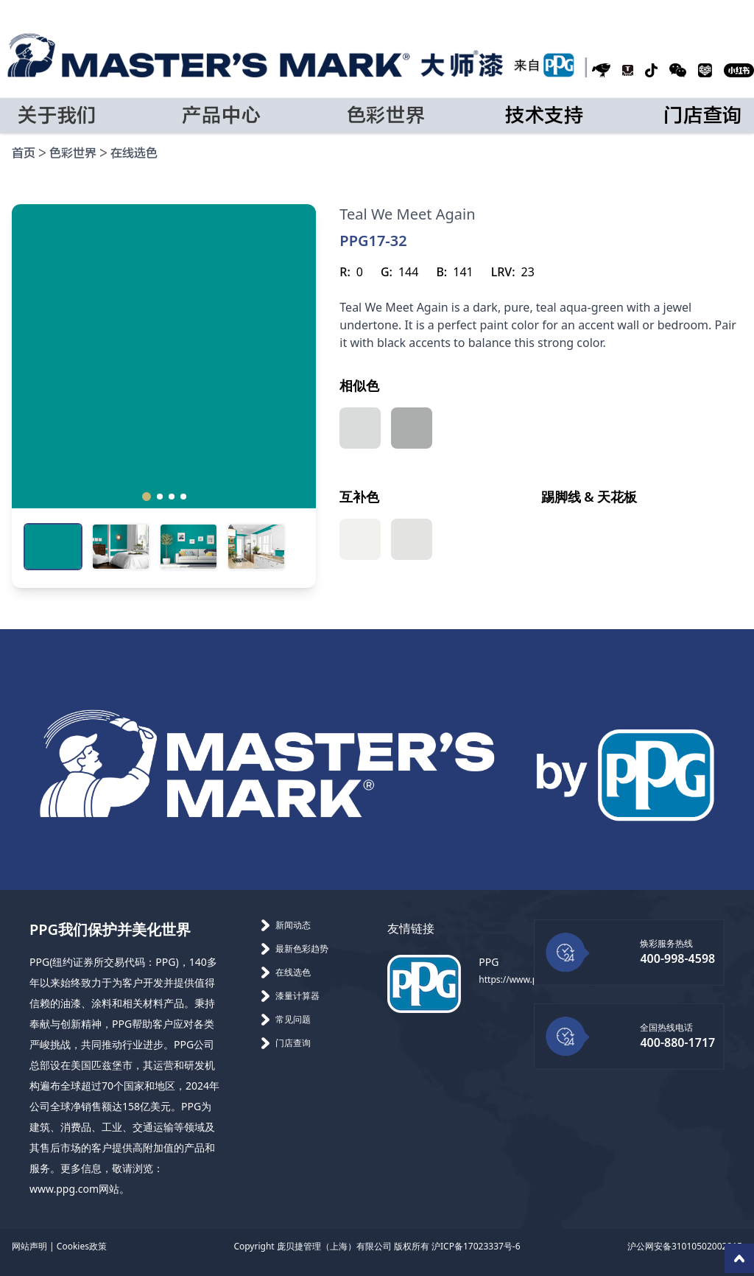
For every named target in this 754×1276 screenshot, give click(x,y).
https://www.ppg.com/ (525, 979)
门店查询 (702, 116)
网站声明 (29, 1246)
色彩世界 (72, 154)
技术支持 (544, 116)
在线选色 (134, 154)
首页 (23, 154)
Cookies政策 (82, 1246)
